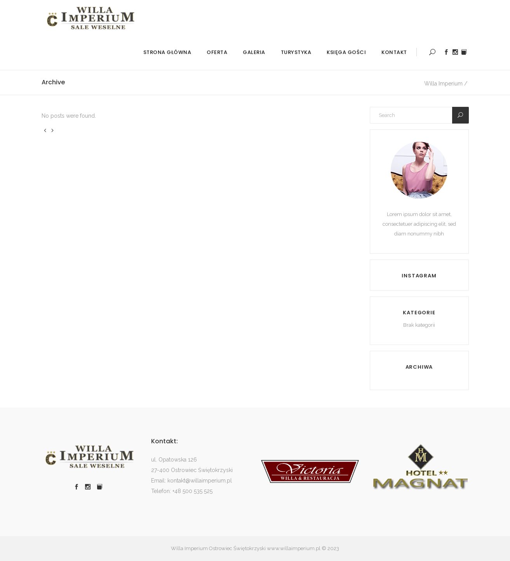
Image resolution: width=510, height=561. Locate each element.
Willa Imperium (443, 83)
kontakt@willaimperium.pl (199, 480)
